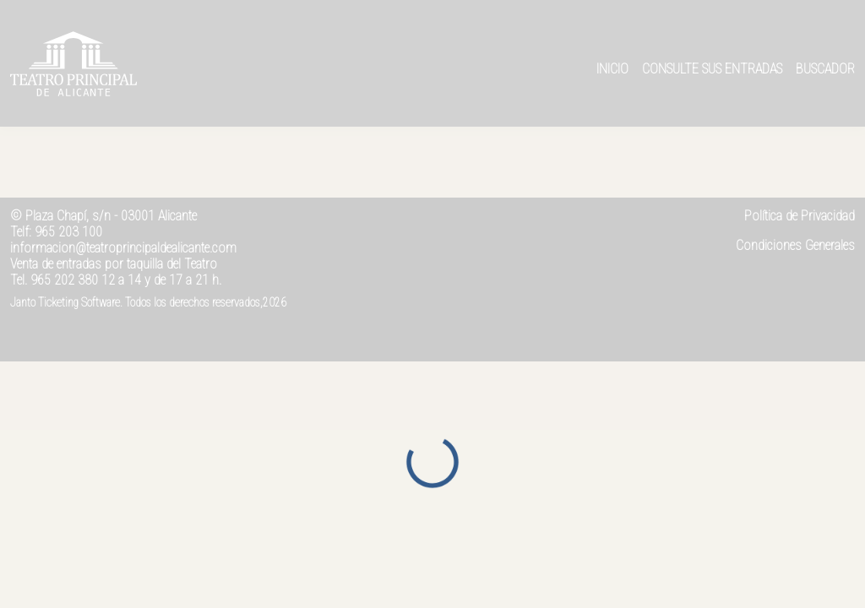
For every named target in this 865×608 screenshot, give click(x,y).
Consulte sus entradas (712, 69)
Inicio (612, 69)
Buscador (825, 69)
